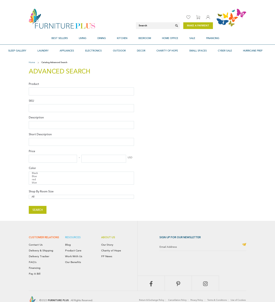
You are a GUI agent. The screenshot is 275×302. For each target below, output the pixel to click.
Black (81, 165)
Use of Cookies (238, 292)
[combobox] (158, 25)
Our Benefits (73, 254)
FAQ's (32, 254)
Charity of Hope (111, 242)
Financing (34, 260)
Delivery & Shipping (41, 242)
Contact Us (36, 237)
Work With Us (73, 248)
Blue (81, 168)
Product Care (73, 242)
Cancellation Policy (177, 292)
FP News (106, 248)
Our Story (107, 237)
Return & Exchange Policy (151, 292)
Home (32, 55)
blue (81, 175)
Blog (68, 237)
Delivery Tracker (39, 248)
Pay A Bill (34, 265)
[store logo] (62, 19)
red (81, 171)
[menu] (137, 36)
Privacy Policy (196, 292)
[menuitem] (76, 36)
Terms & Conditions (217, 292)
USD (130, 149)
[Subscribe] (244, 237)
